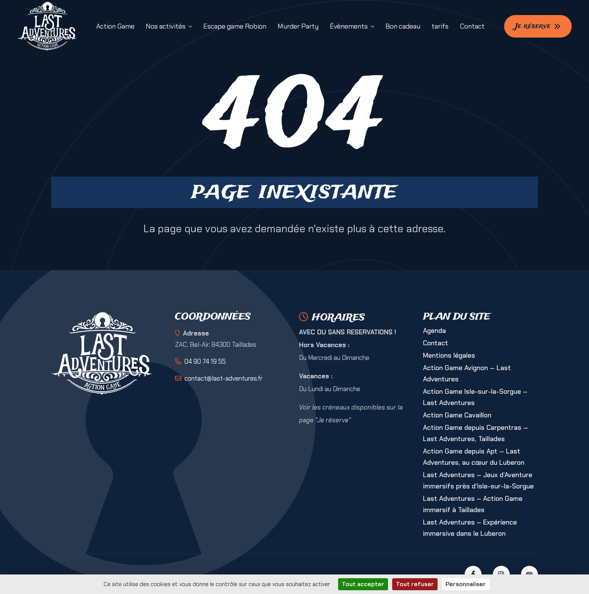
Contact (472, 26)
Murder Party (298, 26)
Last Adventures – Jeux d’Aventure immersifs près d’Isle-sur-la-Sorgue (478, 480)
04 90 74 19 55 (205, 361)
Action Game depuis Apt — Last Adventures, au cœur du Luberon (473, 457)
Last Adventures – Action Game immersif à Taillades (473, 504)
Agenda (434, 330)
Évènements (349, 26)
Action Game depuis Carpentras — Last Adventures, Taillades (475, 433)
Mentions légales (449, 355)
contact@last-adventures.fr (223, 378)
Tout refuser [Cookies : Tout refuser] (415, 584)
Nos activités (166, 26)
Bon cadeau (402, 26)
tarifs (440, 26)
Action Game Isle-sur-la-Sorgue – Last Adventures (475, 397)
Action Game (115, 26)
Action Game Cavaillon (457, 415)
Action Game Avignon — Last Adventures (467, 373)
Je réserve (537, 26)
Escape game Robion (234, 26)
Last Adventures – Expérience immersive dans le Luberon (470, 528)
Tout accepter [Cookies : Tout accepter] (363, 584)
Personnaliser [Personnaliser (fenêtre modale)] (466, 584)
